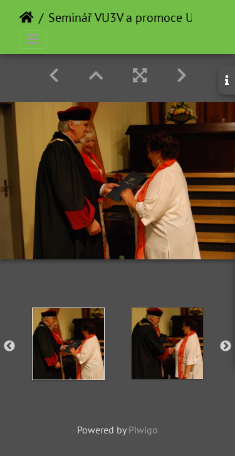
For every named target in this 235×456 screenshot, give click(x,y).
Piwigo (143, 429)
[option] (68, 344)
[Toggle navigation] (33, 39)
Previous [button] (9, 346)
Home (26, 17)
